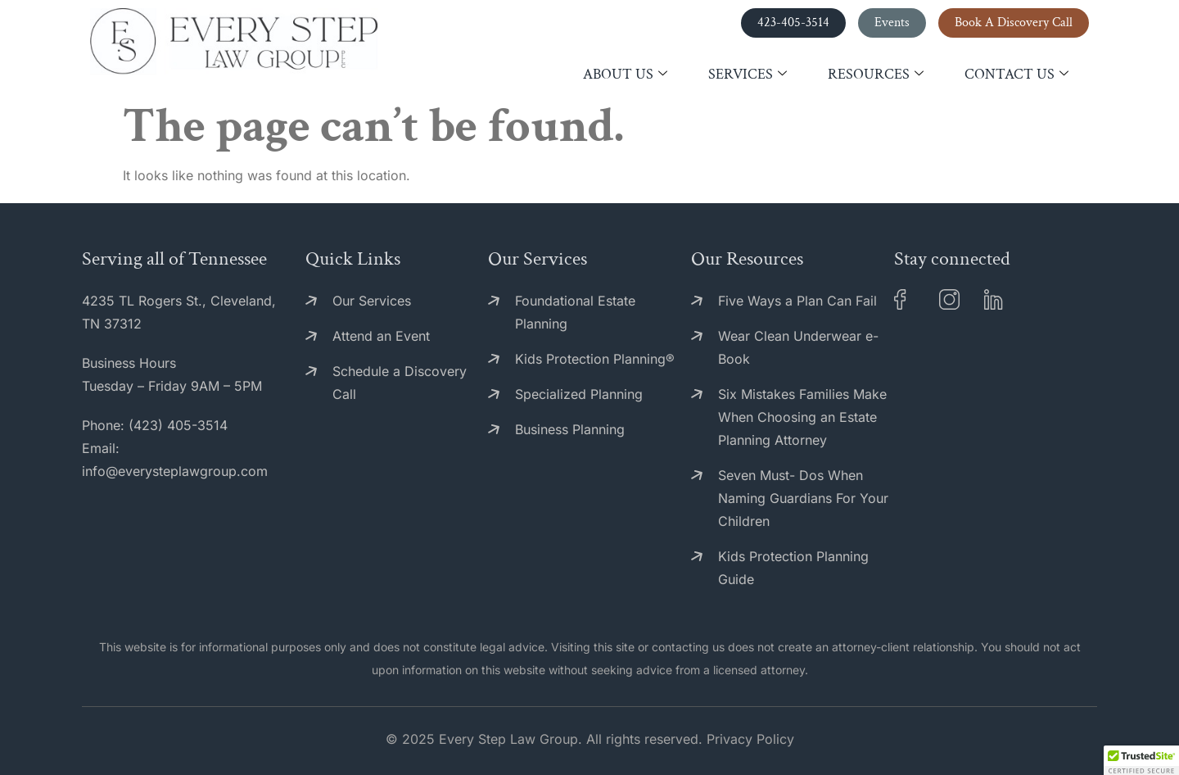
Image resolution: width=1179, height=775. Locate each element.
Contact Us (1016, 74)
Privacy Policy (750, 739)
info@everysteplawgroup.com (175, 471)
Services (747, 74)
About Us (625, 74)
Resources (876, 74)
